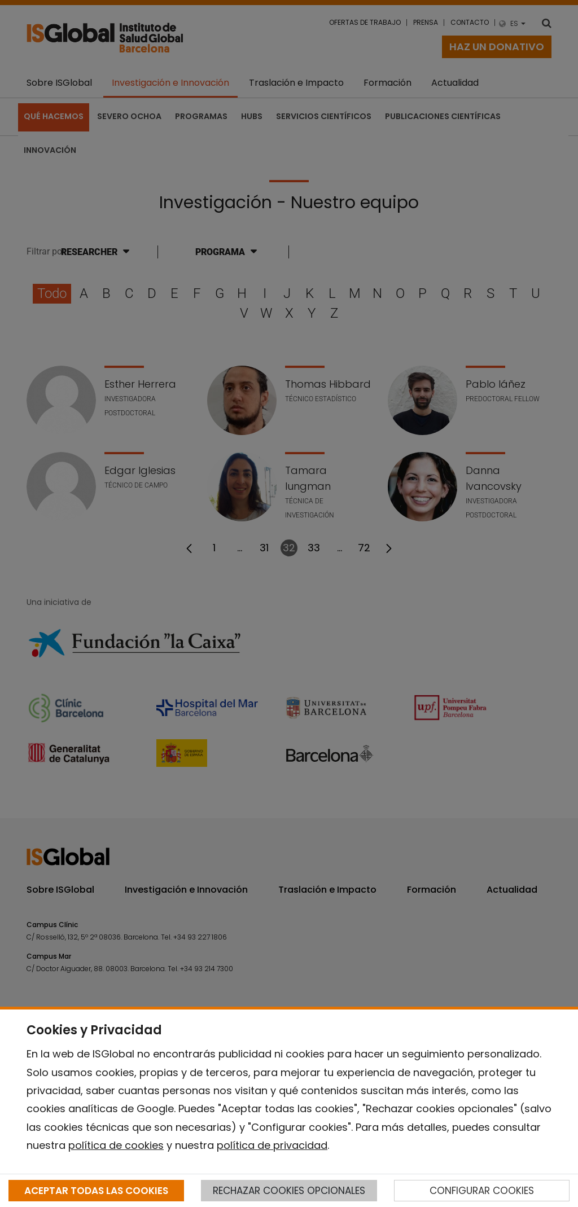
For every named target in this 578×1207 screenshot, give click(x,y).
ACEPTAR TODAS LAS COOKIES (96, 1190)
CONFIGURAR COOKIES (482, 1190)
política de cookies (116, 1145)
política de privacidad (272, 1145)
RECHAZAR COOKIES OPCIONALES (289, 1190)
